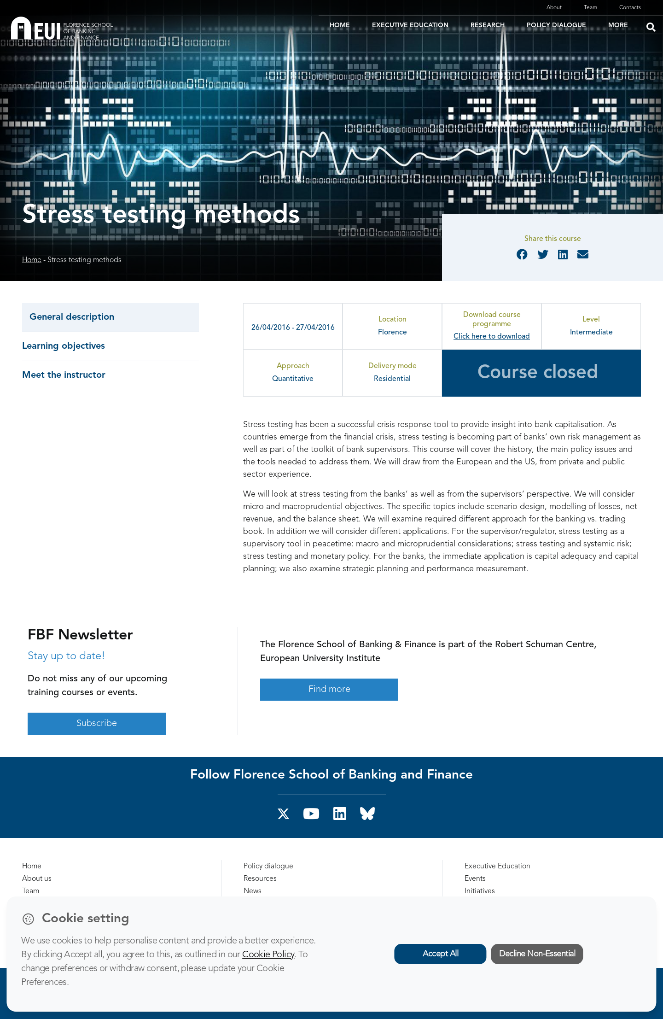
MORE (618, 25)
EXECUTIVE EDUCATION (410, 25)
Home (31, 260)
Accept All (440, 954)
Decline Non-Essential (537, 954)
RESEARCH (488, 25)
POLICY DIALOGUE (556, 25)
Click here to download (492, 336)
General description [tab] (71, 317)
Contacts (630, 8)
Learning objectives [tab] (63, 346)
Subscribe (96, 723)
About (554, 8)
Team (590, 8)
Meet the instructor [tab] (63, 375)
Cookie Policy (268, 955)
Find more (329, 689)
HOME (340, 25)
